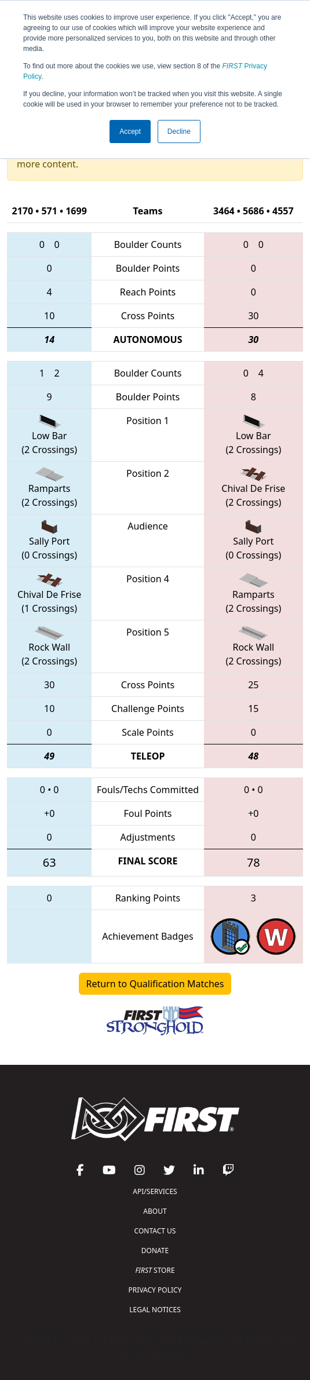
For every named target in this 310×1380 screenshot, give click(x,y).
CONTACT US (155, 1231)
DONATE (155, 1250)
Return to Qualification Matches (155, 983)
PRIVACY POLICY (155, 1290)
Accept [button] (130, 131)
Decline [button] (179, 131)
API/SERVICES (155, 1191)
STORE (154, 1270)
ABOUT (154, 1211)
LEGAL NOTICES (155, 1310)
